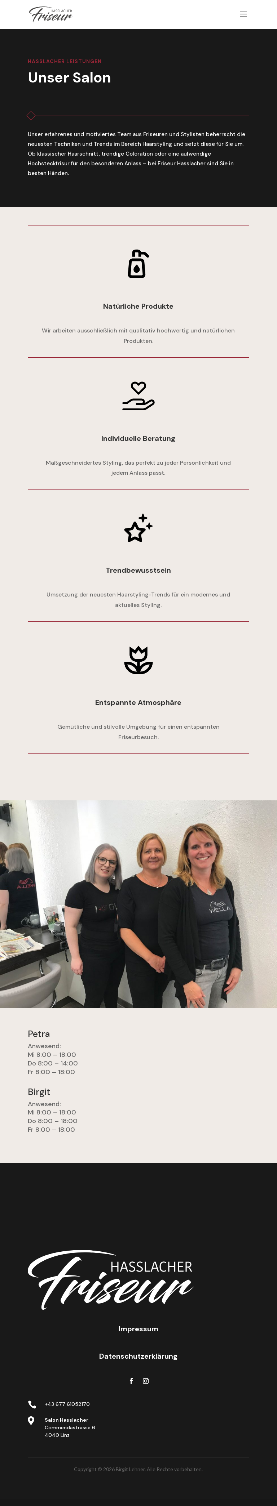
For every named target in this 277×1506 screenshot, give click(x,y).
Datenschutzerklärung (138, 1356)
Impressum (138, 1328)
